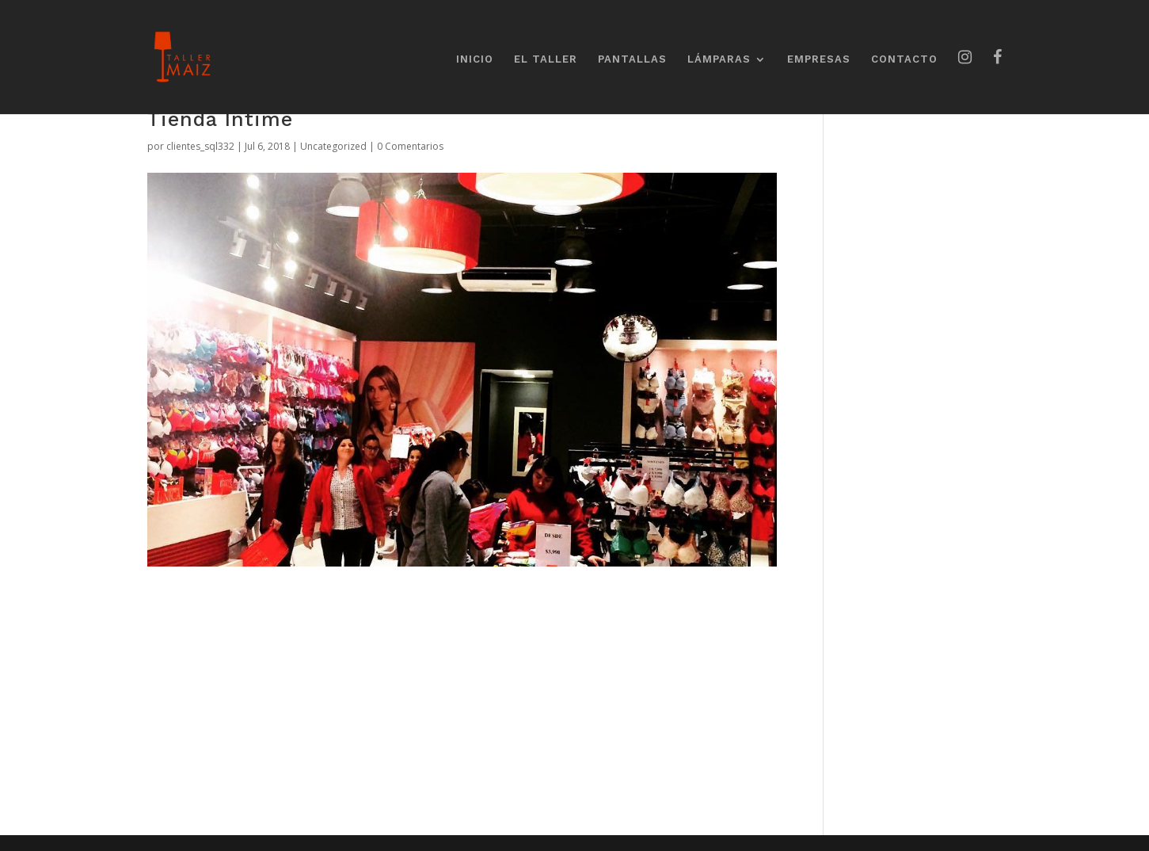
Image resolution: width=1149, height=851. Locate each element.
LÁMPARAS (719, 59)
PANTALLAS (632, 59)
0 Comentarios (410, 146)
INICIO (474, 59)
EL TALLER (545, 59)
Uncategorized (333, 146)
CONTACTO (904, 59)
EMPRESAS (818, 59)
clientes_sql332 (200, 146)
